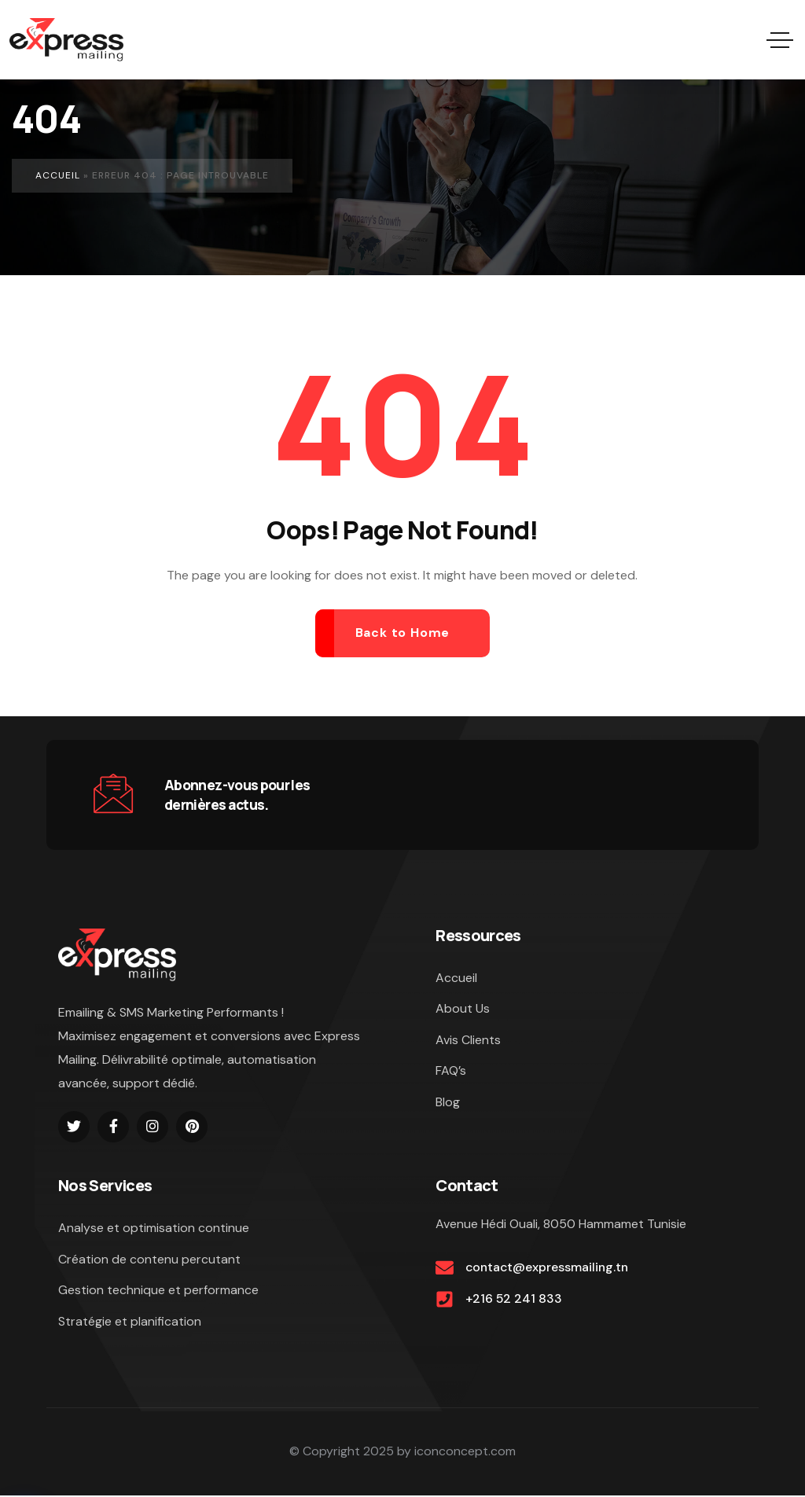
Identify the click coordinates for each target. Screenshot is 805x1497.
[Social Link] (74, 1126)
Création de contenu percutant (149, 1259)
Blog (448, 1103)
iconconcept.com (465, 1452)
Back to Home (402, 632)
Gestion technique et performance (158, 1290)
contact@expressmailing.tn (548, 1268)
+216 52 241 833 (514, 1299)
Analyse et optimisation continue (153, 1227)
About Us (463, 1009)
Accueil (57, 175)
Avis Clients (468, 1040)
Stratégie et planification (129, 1322)
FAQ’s (451, 1072)
